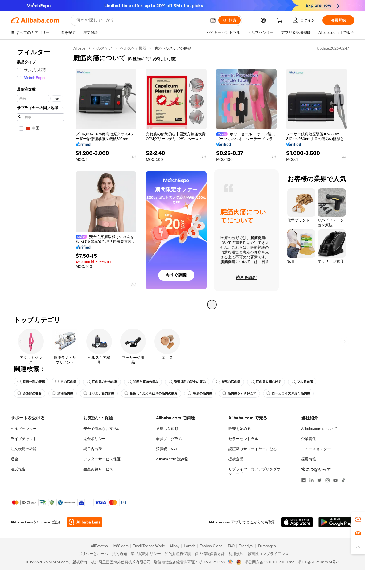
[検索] (229, 20)
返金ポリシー (94, 439)
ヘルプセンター (24, 429)
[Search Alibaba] (141, 20)
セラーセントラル (243, 439)
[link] (358, 519)
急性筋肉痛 (62, 393)
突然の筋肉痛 (200, 393)
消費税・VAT (167, 449)
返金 (14, 459)
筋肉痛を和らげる (266, 382)
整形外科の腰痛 (31, 382)
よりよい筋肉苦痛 (98, 393)
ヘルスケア (102, 48)
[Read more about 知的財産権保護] (176, 553)
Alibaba (79, 48)
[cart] (281, 21)
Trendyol (246, 546)
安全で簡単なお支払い (102, 429)
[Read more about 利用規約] (235, 553)
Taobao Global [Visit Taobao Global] (211, 546)
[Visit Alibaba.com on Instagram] (327, 480)
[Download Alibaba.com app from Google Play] (336, 522)
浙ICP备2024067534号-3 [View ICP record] (318, 562)
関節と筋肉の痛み (143, 382)
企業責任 (308, 439)
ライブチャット (24, 439)
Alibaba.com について (319, 429)
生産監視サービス (98, 469)
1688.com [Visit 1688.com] (120, 546)
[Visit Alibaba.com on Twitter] (319, 480)
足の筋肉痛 (65, 382)
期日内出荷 (92, 449)
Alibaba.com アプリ (225, 522)
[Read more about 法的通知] (118, 553)
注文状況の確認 (24, 449)
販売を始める (239, 429)
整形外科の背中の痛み (187, 382)
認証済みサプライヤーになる (252, 449)
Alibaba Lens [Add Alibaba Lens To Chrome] (22, 522)
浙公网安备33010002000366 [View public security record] (269, 562)
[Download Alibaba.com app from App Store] (297, 522)
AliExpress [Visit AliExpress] (99, 546)
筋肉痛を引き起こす (239, 393)
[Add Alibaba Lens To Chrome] (84, 522)
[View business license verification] (230, 562)
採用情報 (308, 459)
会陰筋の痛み (29, 393)
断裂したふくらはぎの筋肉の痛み (151, 393)
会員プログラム (169, 439)
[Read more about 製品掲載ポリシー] (145, 553)
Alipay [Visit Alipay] (174, 546)
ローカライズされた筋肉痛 (288, 393)
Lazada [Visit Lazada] (189, 546)
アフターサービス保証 (102, 459)
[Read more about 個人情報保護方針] (208, 553)
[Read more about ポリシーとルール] (92, 553)
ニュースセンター (316, 449)
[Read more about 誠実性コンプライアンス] (267, 553)
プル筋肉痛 (302, 382)
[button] (213, 20)
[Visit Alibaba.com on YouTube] (335, 480)
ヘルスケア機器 (133, 48)
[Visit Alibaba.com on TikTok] (343, 480)
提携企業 (235, 459)
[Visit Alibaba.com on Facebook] (303, 480)
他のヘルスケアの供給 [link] (172, 48)
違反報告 (18, 469)
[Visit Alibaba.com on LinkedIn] (311, 480)
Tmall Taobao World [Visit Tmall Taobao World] (149, 546)
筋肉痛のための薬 (102, 382)
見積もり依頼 (167, 429)
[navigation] (40, 177)
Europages (267, 546)
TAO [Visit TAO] (231, 546)
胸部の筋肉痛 (228, 382)
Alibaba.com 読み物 (172, 459)
